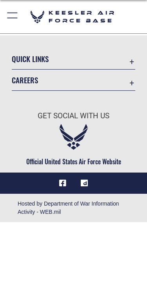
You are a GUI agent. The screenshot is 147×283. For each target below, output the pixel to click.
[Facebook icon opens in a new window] (63, 183)
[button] (12, 16)
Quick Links (30, 58)
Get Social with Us (73, 115)
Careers (25, 80)
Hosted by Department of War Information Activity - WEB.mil (68, 207)
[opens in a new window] (84, 183)
